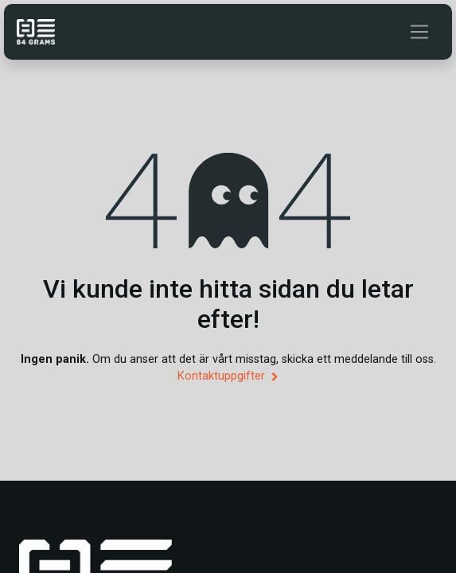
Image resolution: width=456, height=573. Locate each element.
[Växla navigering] (419, 32)
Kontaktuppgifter (227, 376)
